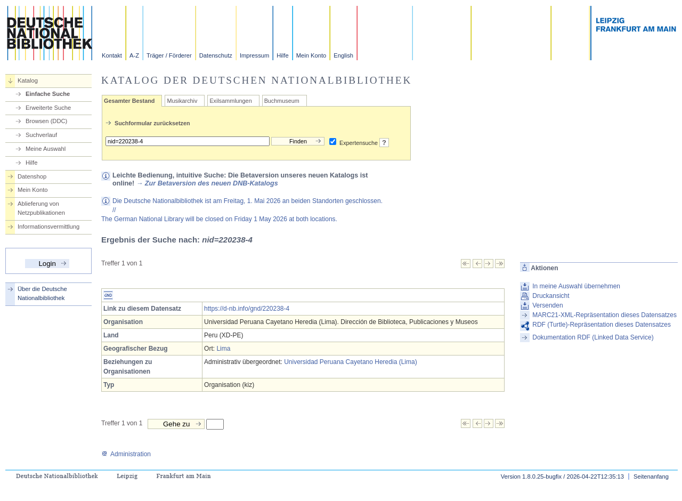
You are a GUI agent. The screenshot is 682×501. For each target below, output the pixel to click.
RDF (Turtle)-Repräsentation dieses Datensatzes (601, 324)
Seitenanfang (651, 476)
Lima (223, 348)
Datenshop (32, 176)
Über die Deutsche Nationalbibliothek (42, 293)
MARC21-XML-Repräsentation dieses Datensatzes (604, 315)
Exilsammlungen (230, 101)
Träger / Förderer (169, 55)
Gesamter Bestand (129, 101)
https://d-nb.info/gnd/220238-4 (246, 308)
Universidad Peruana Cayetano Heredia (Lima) (350, 362)
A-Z (134, 55)
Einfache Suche (48, 94)
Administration (126, 454)
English (343, 55)
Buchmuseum (281, 101)
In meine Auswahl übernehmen (576, 286)
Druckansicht (550, 296)
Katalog (28, 80)
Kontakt (112, 55)
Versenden (547, 305)
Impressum (254, 55)
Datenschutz (215, 55)
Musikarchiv (182, 101)
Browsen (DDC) (46, 121)
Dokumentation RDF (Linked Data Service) (592, 337)
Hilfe (282, 55)
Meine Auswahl (46, 149)
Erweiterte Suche (48, 107)
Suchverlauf (41, 135)
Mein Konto (311, 55)
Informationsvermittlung (48, 226)
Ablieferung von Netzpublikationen (41, 208)
